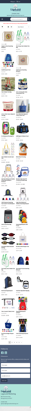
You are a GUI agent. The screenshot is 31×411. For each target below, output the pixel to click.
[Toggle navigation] (2, 19)
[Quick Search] (18, 19)
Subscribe (4, 380)
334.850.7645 (15, 13)
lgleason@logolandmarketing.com (15, 15)
